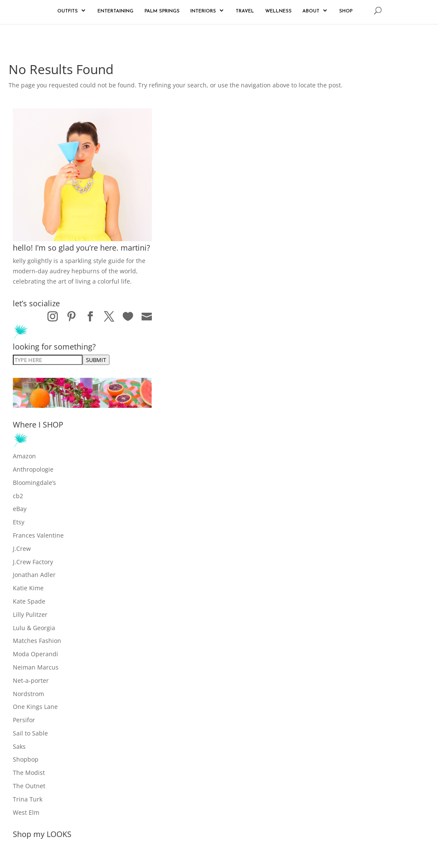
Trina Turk (27, 799)
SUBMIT (96, 360)
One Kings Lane (35, 707)
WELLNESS (278, 11)
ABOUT (311, 11)
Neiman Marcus (36, 667)
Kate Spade (29, 601)
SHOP (345, 11)
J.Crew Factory (33, 562)
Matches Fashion (37, 641)
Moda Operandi (35, 654)
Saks (19, 746)
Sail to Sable (30, 733)
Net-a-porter (31, 680)
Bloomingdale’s (34, 482)
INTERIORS (203, 11)
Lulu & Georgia (34, 628)
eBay (20, 509)
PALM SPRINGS (162, 11)
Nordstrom (28, 694)
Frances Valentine (38, 535)
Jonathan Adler (34, 575)
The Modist (29, 772)
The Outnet (29, 786)
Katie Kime (28, 588)
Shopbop (25, 759)
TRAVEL (245, 11)
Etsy (18, 522)
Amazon (24, 456)
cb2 (18, 496)
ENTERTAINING (115, 11)
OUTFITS (67, 11)
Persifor (24, 720)
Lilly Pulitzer (30, 614)
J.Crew (22, 548)
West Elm (26, 812)
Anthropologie (33, 469)
